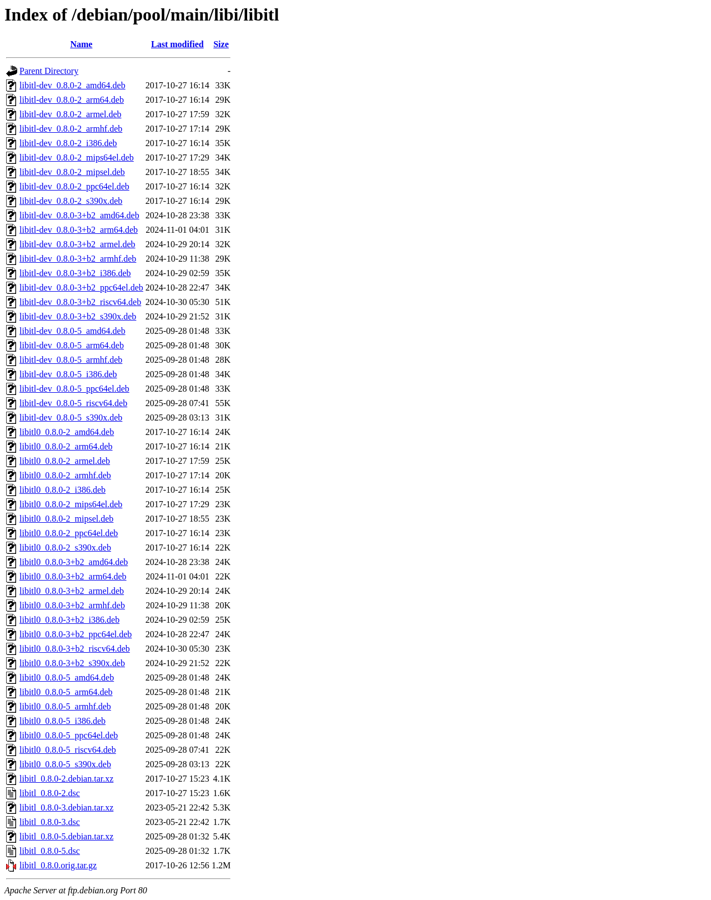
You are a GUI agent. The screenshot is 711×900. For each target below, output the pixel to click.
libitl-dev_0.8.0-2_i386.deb (68, 143)
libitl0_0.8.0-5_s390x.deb (65, 764)
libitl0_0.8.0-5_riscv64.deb (67, 749)
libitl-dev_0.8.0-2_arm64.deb (71, 99)
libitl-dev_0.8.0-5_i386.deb (68, 374)
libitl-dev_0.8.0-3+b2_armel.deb (77, 244)
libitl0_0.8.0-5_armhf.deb (65, 706)
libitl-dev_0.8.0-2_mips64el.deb (76, 157)
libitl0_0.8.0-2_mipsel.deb (66, 518)
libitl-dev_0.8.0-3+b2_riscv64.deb (80, 302)
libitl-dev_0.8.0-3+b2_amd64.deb (79, 215)
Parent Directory (48, 71)
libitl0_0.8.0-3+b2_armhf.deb (72, 605)
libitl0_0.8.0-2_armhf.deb (65, 475)
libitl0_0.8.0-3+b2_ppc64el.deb (75, 634)
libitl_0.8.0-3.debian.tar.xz (66, 807)
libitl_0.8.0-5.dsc (49, 851)
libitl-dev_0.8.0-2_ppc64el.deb (74, 186)
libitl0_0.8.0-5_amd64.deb (66, 677)
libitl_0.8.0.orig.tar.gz (58, 865)
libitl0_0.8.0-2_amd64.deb (66, 432)
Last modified (177, 44)
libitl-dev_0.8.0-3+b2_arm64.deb (78, 229)
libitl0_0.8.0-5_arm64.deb (66, 692)
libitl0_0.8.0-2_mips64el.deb (70, 504)
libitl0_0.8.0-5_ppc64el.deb (68, 735)
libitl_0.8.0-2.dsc (49, 793)
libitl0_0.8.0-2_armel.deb (64, 461)
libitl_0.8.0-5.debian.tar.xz (66, 836)
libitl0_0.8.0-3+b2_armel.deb (71, 591)
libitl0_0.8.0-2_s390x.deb (65, 547)
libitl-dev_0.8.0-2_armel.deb (70, 114)
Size (221, 44)
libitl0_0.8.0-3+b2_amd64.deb (73, 562)
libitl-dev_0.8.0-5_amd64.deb (72, 331)
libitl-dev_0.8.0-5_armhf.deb (70, 359)
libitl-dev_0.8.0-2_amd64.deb (72, 85)
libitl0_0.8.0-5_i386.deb (62, 721)
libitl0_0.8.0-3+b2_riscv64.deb (74, 648)
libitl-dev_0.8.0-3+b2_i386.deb (75, 273)
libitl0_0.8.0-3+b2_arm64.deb (73, 576)
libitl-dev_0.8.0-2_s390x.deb (70, 201)
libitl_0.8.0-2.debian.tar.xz (66, 778)
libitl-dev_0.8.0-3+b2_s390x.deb (77, 316)
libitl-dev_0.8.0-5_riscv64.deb (73, 403)
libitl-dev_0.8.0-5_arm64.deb (71, 345)
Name (81, 44)
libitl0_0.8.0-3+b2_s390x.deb (72, 663)
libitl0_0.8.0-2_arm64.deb (66, 446)
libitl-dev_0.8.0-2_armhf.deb (70, 128)
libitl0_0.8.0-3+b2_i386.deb (69, 619)
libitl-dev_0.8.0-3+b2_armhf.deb (77, 258)
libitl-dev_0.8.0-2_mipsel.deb (72, 172)
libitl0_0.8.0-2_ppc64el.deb (68, 533)
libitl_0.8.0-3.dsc (49, 822)
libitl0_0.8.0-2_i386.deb (62, 489)
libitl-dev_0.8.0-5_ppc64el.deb (74, 388)
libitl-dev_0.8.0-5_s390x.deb (70, 417)
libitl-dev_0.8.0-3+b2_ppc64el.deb (81, 287)
